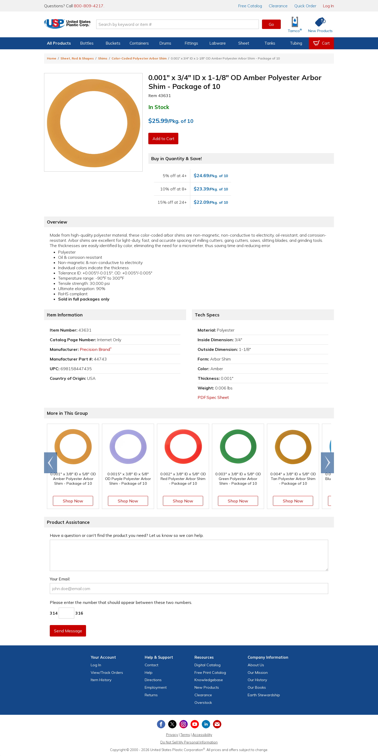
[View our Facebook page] (161, 724)
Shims (102, 58)
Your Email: (60, 578)
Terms (185, 735)
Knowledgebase (208, 679)
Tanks (269, 43)
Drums (165, 43)
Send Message (68, 630)
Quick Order (305, 5)
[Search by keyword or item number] (185, 24)
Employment (156, 687)
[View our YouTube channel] (195, 724)
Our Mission (258, 672)
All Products (59, 43)
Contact (151, 665)
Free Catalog (210, 672)
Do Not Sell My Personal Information (189, 742)
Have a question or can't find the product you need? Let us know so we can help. (127, 535)
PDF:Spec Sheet (213, 397)
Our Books (257, 687)
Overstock (203, 702)
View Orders (107, 672)
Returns (151, 695)
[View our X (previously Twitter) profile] (172, 724)
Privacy (172, 735)
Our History (257, 679)
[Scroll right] (327, 462)
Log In (328, 5)
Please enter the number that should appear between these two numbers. (121, 602)
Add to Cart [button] (164, 138)
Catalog (250, 5)
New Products (206, 687)
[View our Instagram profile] (183, 724)
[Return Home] (75, 25)
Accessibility (202, 735)
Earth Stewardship (264, 695)
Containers (139, 43)
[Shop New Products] (318, 24)
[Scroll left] (50, 462)
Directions (153, 679)
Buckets (113, 43)
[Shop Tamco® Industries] (294, 24)
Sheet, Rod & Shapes (77, 58)
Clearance (278, 5)
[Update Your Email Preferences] (217, 724)
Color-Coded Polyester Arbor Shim (139, 58)
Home (51, 58)
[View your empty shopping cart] (321, 43)
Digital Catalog (207, 665)
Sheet (243, 43)
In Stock (158, 107)
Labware (217, 43)
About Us (256, 665)
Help (149, 672)
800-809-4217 (88, 5)
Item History (101, 679)
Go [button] (271, 24)
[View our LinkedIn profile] (206, 724)
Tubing (296, 43)
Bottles (87, 43)
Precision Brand (96, 349)
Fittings (191, 43)
